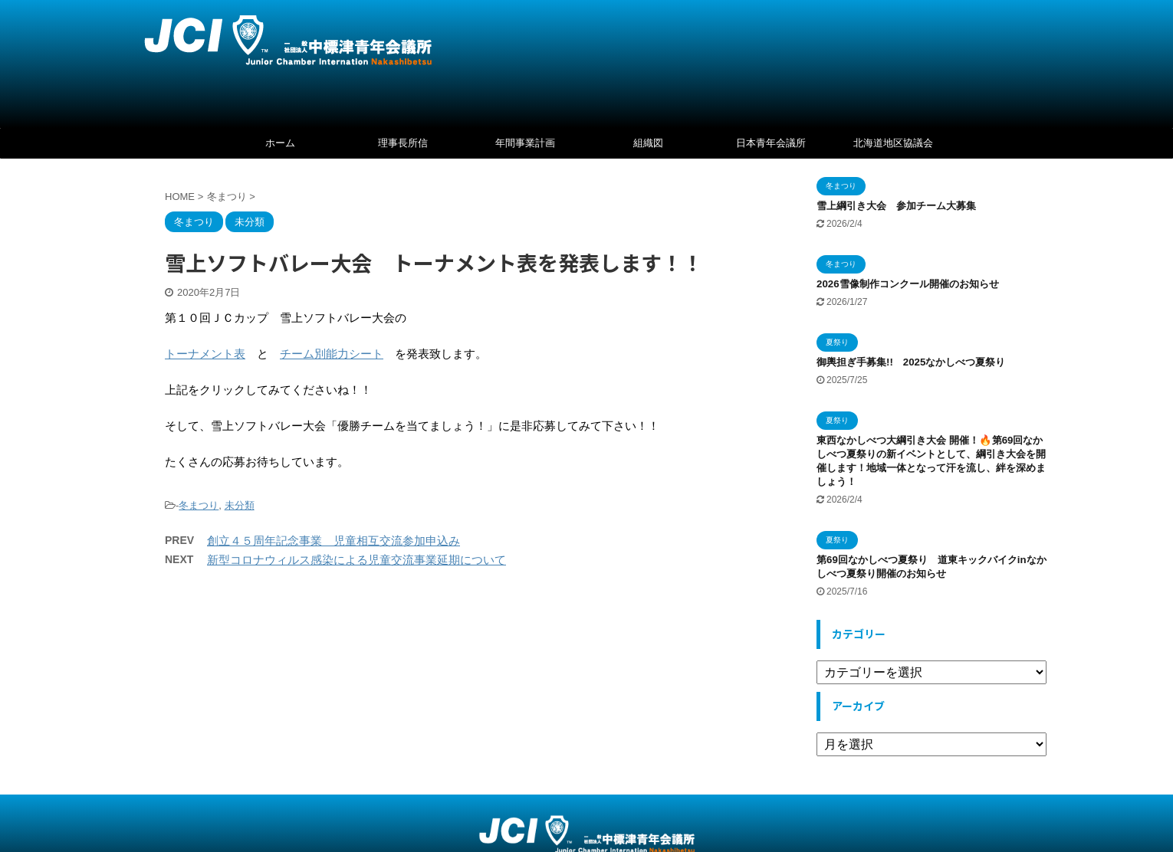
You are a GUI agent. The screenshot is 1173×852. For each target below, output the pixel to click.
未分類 (240, 505)
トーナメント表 (205, 353)
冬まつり (199, 505)
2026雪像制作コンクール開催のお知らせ (907, 284)
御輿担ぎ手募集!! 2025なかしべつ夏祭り (915, 362)
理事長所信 (403, 143)
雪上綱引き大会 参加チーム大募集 (896, 205)
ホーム (280, 143)
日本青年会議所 (771, 143)
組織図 (648, 143)
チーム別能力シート (331, 353)
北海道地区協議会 (893, 143)
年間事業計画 (525, 143)
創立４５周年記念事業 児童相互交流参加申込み (333, 540)
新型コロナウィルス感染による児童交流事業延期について (356, 559)
